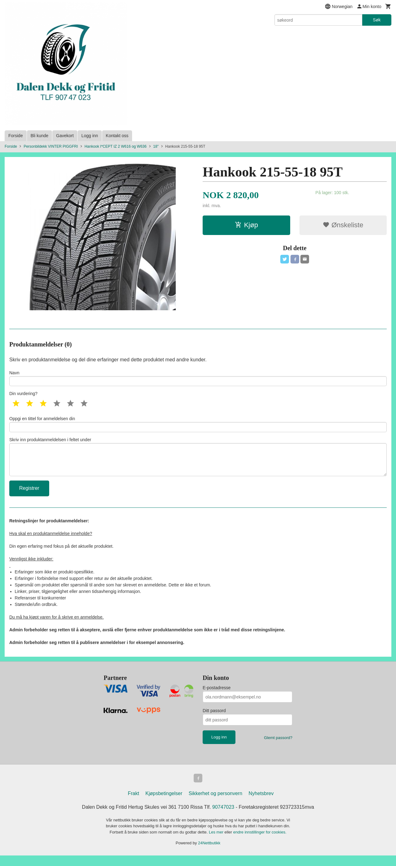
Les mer (217, 842)
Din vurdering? (23, 395)
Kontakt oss (117, 135)
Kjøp (246, 225)
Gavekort (65, 135)
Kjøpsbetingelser (163, 804)
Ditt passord (214, 720)
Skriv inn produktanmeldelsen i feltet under (198, 463)
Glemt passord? (278, 747)
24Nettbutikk (209, 853)
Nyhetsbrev (261, 804)
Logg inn (89, 135)
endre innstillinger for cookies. (259, 842)
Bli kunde (40, 135)
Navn (198, 379)
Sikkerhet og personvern (215, 804)
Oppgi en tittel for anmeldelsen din (198, 427)
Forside (15, 135)
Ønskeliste (343, 225)
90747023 (223, 817)
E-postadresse (216, 697)
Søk (377, 19)
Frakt (133, 804)
